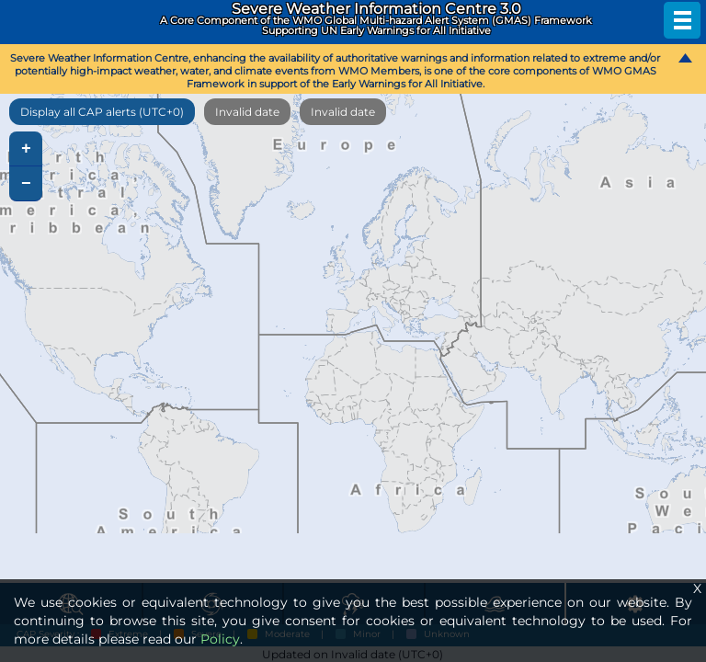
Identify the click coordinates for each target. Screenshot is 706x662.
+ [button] (26, 149)
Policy (220, 639)
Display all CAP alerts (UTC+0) (102, 112)
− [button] (26, 184)
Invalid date (247, 112)
